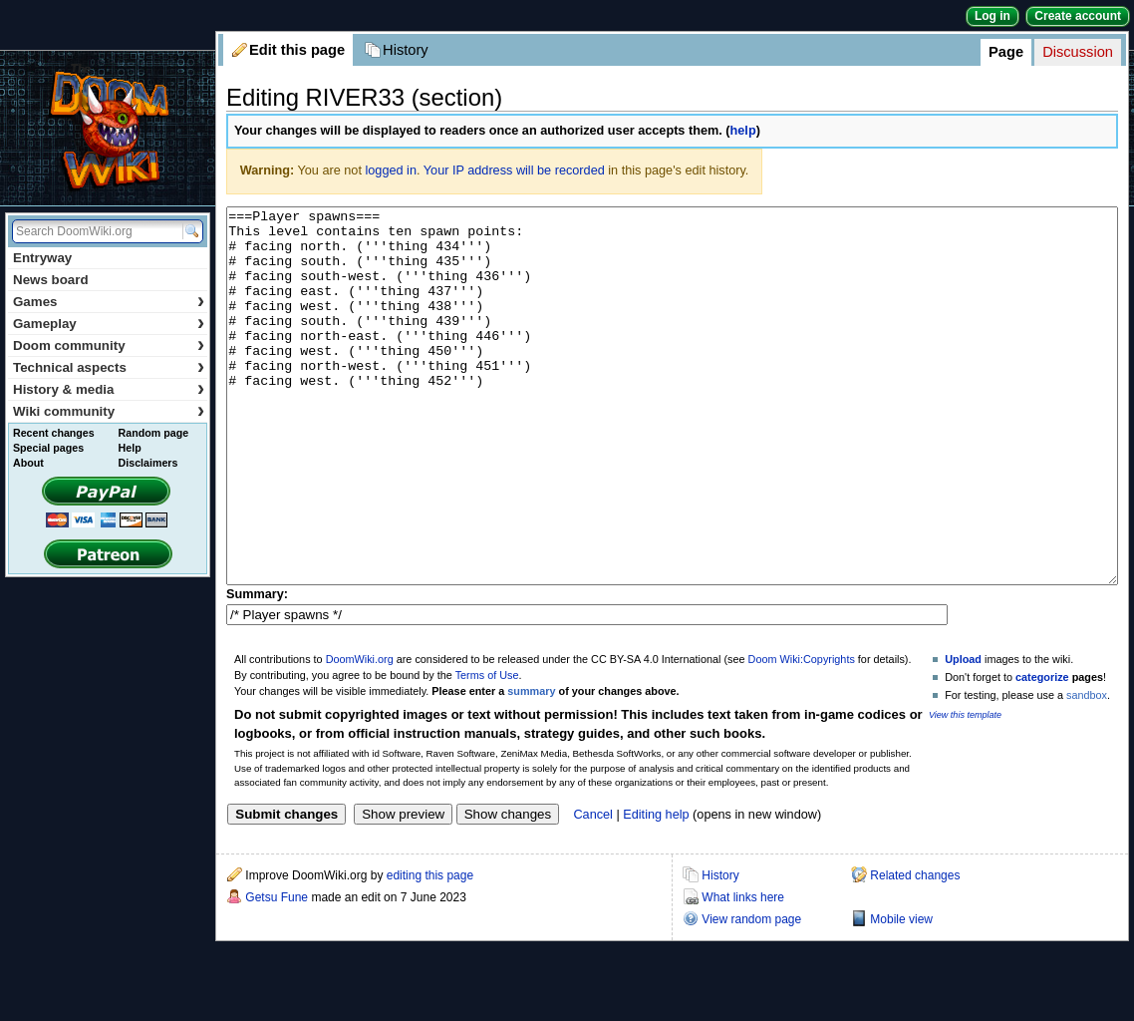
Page (1006, 52)
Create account (1077, 16)
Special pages (48, 448)
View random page (751, 994)
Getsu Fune (276, 972)
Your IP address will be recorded (514, 170)
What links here (743, 972)
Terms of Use (487, 750)
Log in (992, 16)
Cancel (593, 889)
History (405, 50)
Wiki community (108, 411)
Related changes (915, 950)
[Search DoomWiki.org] (94, 231)
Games (108, 301)
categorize (1042, 752)
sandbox (1086, 770)
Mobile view (901, 994)
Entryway (42, 257)
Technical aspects (108, 367)
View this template (965, 790)
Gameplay (108, 323)
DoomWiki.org (360, 734)
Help (130, 448)
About (28, 463)
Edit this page (297, 50)
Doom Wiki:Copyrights (801, 734)
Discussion (1077, 52)
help (743, 131)
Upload (963, 734)
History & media (108, 389)
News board (51, 279)
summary (531, 766)
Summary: (257, 669)
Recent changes (54, 433)
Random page (153, 433)
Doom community (108, 345)
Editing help (656, 889)
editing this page (430, 950)
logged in (391, 170)
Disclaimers (148, 463)
